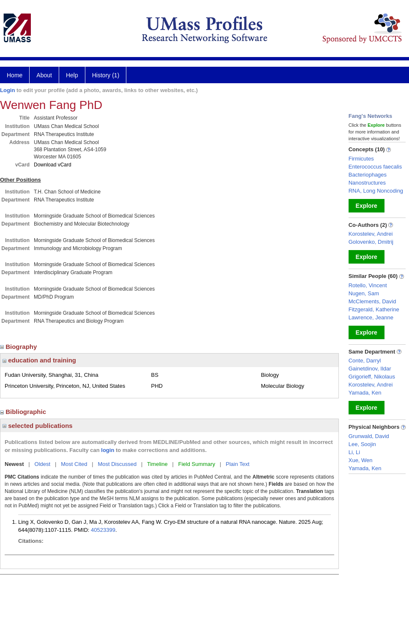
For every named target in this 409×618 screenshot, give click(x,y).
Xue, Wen (361, 460)
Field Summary (196, 464)
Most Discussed (117, 464)
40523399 (103, 530)
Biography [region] (19, 346)
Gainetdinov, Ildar (370, 368)
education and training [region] (39, 360)
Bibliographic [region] (24, 411)
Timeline (157, 464)
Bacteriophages (368, 175)
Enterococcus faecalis (375, 166)
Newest (14, 464)
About (44, 75)
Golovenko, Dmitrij (371, 242)
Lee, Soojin (362, 444)
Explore (366, 205)
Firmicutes (361, 158)
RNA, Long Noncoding (376, 191)
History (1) (106, 75)
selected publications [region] (38, 425)
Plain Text (237, 464)
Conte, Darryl (365, 360)
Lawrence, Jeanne (371, 317)
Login (7, 90)
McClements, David (372, 301)
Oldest (43, 464)
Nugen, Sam (364, 293)
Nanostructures (367, 183)
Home (14, 75)
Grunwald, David (369, 436)
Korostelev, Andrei (371, 234)
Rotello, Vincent (368, 285)
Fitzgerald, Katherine (374, 309)
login (107, 450)
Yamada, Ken (365, 392)
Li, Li (354, 452)
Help (72, 75)
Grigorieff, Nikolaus (372, 376)
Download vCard (52, 165)
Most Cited (74, 464)
